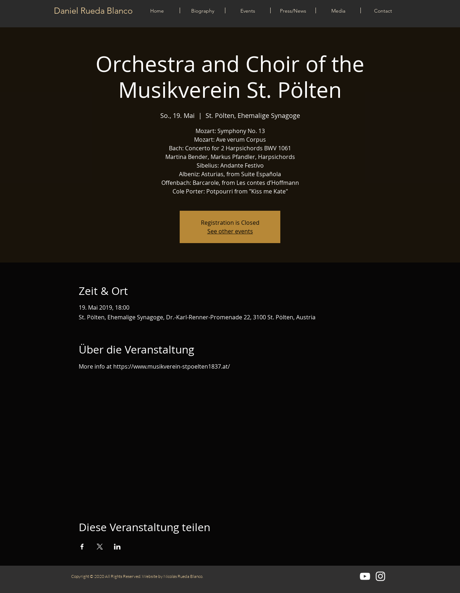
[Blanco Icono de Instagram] (380, 576)
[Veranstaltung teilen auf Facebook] (82, 546)
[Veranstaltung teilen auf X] (99, 546)
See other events (230, 231)
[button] (247, 10)
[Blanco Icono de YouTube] (365, 576)
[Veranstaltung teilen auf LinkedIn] (117, 546)
